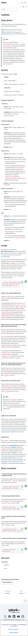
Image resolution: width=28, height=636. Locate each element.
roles (13, 447)
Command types (5, 256)
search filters (14, 445)
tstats (5, 568)
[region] (14, 628)
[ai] (24, 7)
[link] (21, 7)
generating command (7, 251)
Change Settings (13, 632)
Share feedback (7, 582)
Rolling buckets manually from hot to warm (12, 432)
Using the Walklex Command (9, 32)
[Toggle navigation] (25, 601)
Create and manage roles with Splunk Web (12, 456)
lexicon (14, 221)
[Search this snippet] (26, 281)
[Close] (26, 622)
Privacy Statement (13, 629)
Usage (22, 221)
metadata (6, 565)
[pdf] (26, 7)
